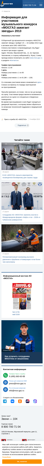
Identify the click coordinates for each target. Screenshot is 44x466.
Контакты (14, 60)
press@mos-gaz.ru (17, 383)
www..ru (36, 58)
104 (15, 418)
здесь (39, 82)
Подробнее (6, 457)
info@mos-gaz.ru (16, 391)
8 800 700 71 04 (29, 5)
